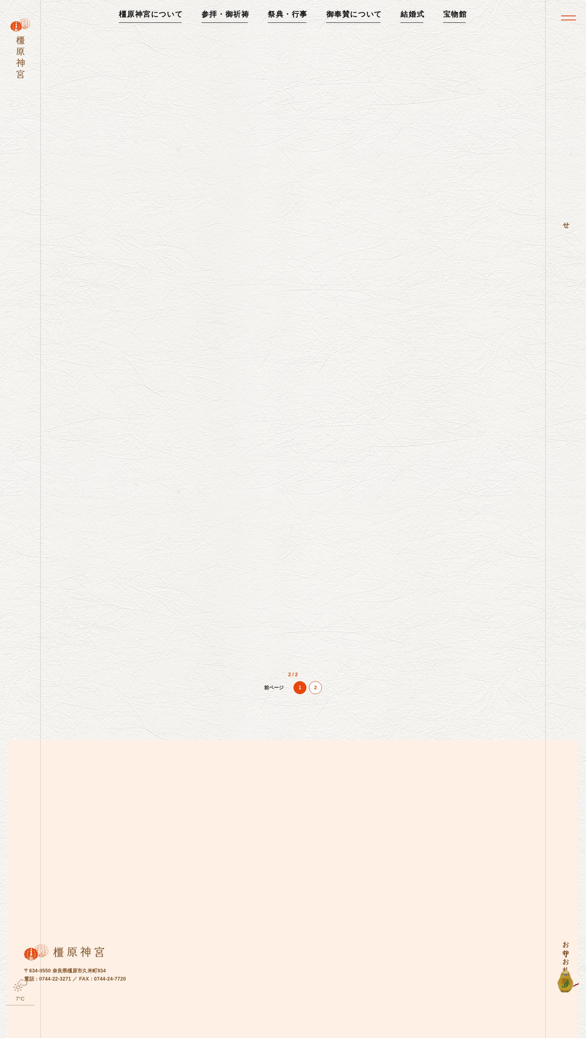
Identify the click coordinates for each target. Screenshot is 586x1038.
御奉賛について (354, 14)
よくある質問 (139, 1026)
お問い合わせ (182, 1026)
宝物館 (455, 14)
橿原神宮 (486, 1025)
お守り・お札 (565, 950)
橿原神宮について (151, 14)
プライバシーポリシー (234, 1026)
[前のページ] (274, 709)
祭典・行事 (288, 14)
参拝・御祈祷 (225, 14)
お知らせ (101, 1026)
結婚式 (412, 14)
